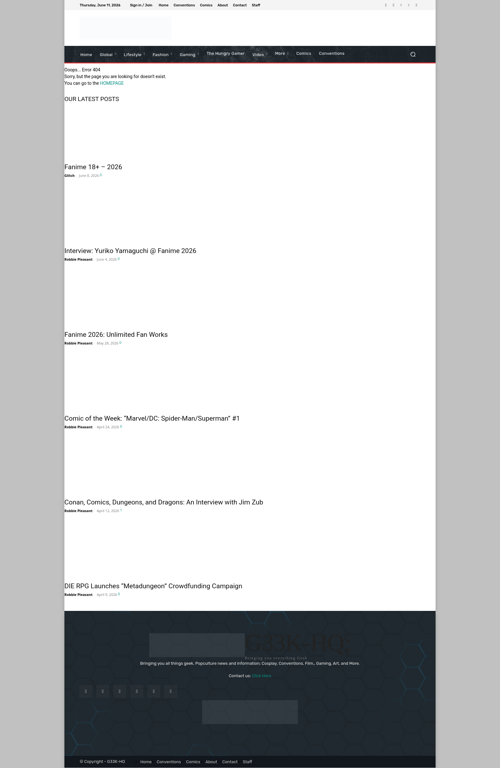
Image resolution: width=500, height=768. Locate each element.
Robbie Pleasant (78, 259)
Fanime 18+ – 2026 (93, 167)
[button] (412, 54)
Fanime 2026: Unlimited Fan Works (116, 334)
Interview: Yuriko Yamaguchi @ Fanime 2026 (130, 251)
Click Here (261, 676)
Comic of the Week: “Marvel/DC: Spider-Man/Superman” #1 (152, 418)
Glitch (69, 175)
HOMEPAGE (112, 83)
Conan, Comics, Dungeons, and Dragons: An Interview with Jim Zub (163, 502)
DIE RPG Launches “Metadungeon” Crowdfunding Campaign (153, 586)
